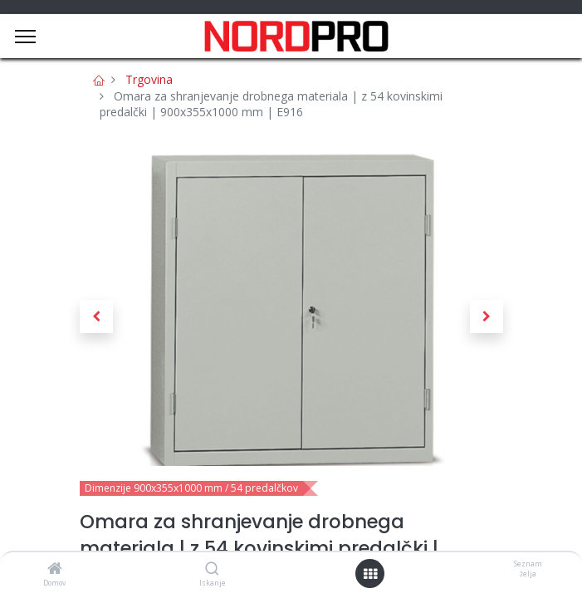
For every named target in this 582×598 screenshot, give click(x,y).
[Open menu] (370, 574)
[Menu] (25, 36)
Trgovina (149, 79)
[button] (96, 316)
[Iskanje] (212, 569)
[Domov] (54, 569)
